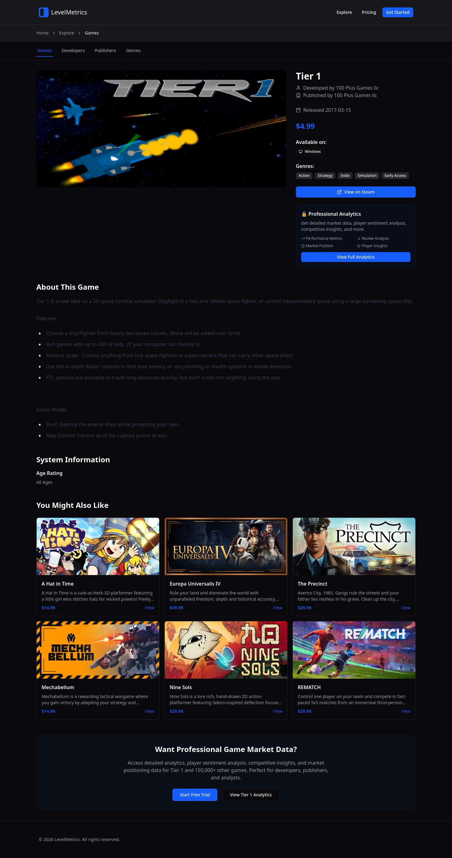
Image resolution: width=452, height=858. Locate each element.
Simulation (367, 175)
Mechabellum (58, 687)
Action (304, 175)
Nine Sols (181, 687)
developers (73, 50)
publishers (105, 50)
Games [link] (92, 33)
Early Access (395, 175)
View (149, 608)
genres (133, 50)
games (45, 50)
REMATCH (309, 687)
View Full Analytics (355, 257)
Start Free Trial (195, 795)
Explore (344, 12)
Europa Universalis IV (195, 583)
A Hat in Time (58, 583)
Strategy (325, 175)
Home (42, 33)
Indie (345, 175)
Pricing (369, 12)
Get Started (398, 12)
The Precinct (312, 583)
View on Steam (355, 192)
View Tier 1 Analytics (251, 795)
